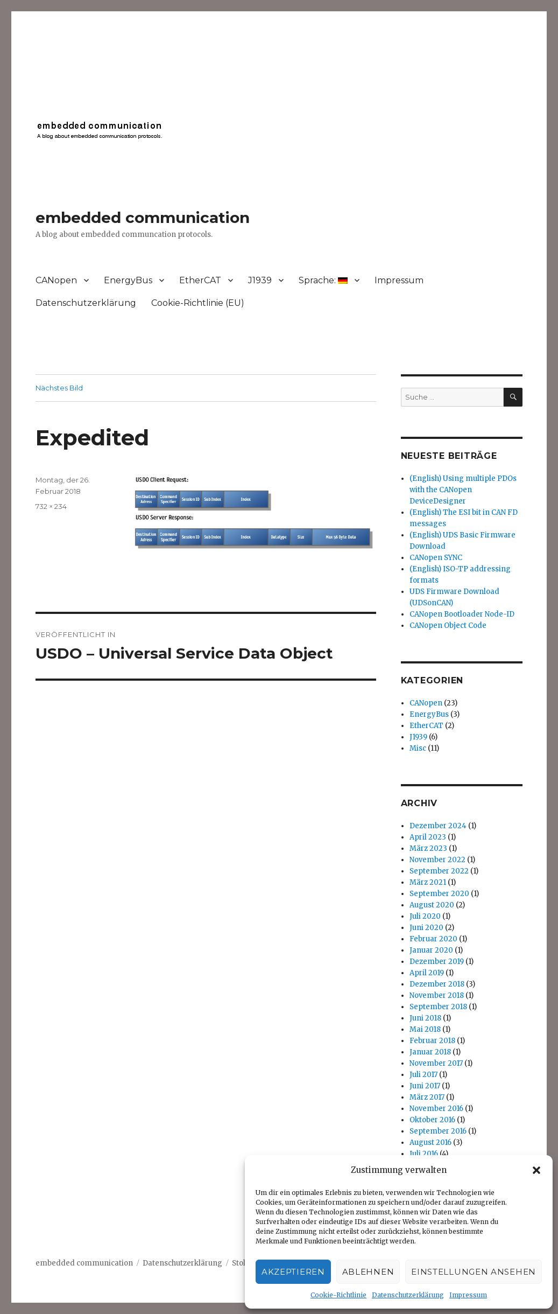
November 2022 (437, 859)
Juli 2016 (423, 1153)
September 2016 (438, 1131)
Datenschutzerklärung (408, 1295)
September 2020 (439, 893)
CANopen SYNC (435, 557)
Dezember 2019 (436, 961)
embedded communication (143, 217)
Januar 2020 (431, 950)
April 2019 (426, 972)
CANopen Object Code (447, 625)
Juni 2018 (425, 1018)
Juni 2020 (426, 927)
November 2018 (436, 995)
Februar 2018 (432, 1040)
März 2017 (426, 1097)
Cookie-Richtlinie (338, 1295)
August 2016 (430, 1142)
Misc (417, 748)
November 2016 (436, 1108)
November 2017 (436, 1063)
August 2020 (431, 905)
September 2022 (439, 871)
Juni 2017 (424, 1086)
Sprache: (323, 280)
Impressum (468, 1295)
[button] (536, 1170)
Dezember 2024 (438, 825)
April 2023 (427, 837)
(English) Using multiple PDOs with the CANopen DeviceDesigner (463, 490)
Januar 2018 (430, 1052)
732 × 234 (51, 506)
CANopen (56, 280)
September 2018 (438, 1006)
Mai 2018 (425, 1029)
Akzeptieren (293, 1272)
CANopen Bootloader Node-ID (461, 614)
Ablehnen (368, 1272)
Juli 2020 (425, 916)
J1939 (260, 280)
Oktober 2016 (432, 1119)
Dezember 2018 (436, 984)
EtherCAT (200, 280)
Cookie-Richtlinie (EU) (197, 303)
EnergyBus (128, 280)
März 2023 (428, 848)
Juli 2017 (423, 1074)
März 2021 (427, 882)
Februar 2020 (433, 938)
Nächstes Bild (59, 387)
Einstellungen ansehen (473, 1272)
